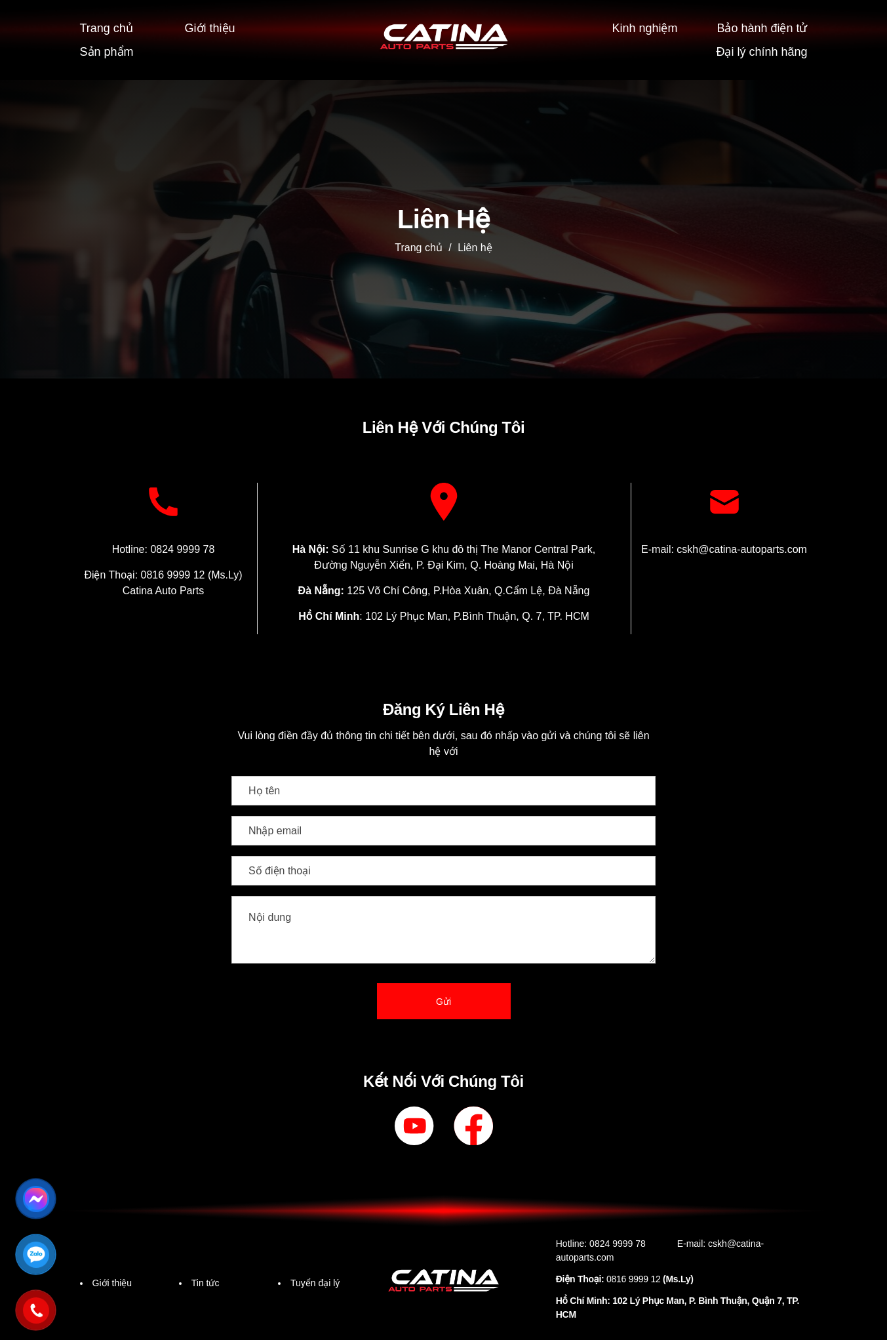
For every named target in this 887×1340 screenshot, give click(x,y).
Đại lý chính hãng (760, 49)
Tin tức (207, 1280)
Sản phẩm (108, 49)
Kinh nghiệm (641, 27)
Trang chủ (108, 27)
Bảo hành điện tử (759, 27)
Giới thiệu (212, 27)
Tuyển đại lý (317, 1280)
